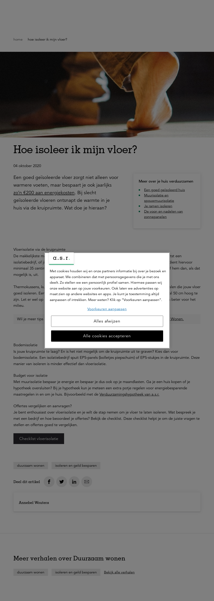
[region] (107, 300)
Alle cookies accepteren (107, 336)
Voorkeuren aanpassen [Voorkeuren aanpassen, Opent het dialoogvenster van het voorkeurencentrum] (107, 309)
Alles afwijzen (107, 321)
